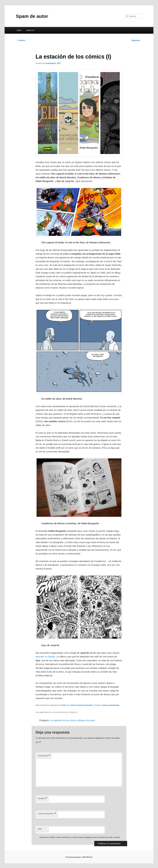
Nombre (42, 798)
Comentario (44, 756)
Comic (63, 705)
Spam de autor (32, 16)
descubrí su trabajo (45, 656)
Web (40, 829)
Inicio (19, 30)
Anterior (20, 40)
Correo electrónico (47, 813)
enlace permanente (110, 705)
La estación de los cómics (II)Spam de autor (72, 720)
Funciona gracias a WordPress (78, 857)
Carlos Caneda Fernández (81, 705)
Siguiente (136, 40)
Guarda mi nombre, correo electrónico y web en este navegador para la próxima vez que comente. (80, 837)
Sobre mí (30, 30)
